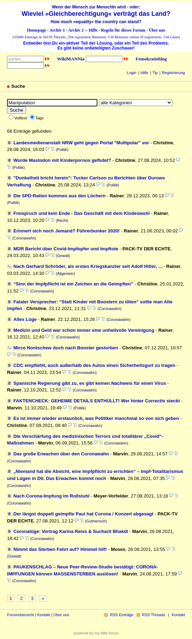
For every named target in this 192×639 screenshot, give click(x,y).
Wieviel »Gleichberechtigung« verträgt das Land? (96, 13)
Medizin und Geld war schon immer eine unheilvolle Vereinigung (83, 330)
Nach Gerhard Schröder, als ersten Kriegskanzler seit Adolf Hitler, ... (87, 266)
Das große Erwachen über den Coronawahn (61, 453)
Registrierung (173, 73)
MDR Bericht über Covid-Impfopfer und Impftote (66, 248)
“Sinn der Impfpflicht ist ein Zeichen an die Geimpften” (73, 283)
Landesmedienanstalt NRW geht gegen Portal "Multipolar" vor (81, 142)
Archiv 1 (57, 30)
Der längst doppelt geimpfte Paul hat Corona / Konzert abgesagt (83, 513)
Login (131, 73)
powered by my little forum (96, 633)
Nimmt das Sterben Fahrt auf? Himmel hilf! (60, 549)
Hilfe (93, 30)
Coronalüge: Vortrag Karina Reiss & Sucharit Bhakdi (70, 531)
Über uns (157, 30)
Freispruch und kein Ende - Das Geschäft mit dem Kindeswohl (81, 213)
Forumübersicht (20, 615)
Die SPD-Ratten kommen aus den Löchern (59, 195)
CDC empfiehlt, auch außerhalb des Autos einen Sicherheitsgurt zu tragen (94, 365)
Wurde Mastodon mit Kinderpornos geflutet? (62, 160)
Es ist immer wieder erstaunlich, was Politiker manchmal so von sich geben (96, 418)
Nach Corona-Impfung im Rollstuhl (51, 496)
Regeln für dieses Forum (123, 30)
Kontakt (43, 615)
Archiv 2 (76, 30)
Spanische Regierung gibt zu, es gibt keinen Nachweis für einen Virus (89, 383)
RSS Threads (153, 615)
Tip (155, 73)
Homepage (36, 30)
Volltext (20, 118)
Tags (40, 118)
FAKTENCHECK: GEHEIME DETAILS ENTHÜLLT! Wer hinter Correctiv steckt (96, 400)
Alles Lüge (25, 319)
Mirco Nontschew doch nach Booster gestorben (65, 347)
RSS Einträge (121, 615)
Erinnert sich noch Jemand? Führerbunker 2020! (66, 230)
